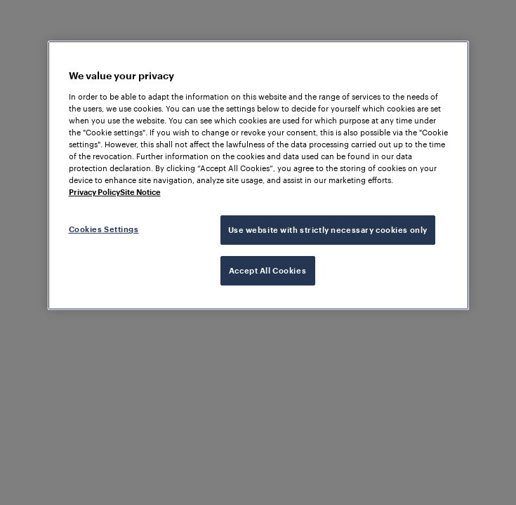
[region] (258, 175)
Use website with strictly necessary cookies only (328, 229)
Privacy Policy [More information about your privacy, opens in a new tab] (94, 191)
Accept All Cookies (267, 270)
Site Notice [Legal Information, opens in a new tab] (140, 191)
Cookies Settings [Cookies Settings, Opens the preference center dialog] (104, 229)
